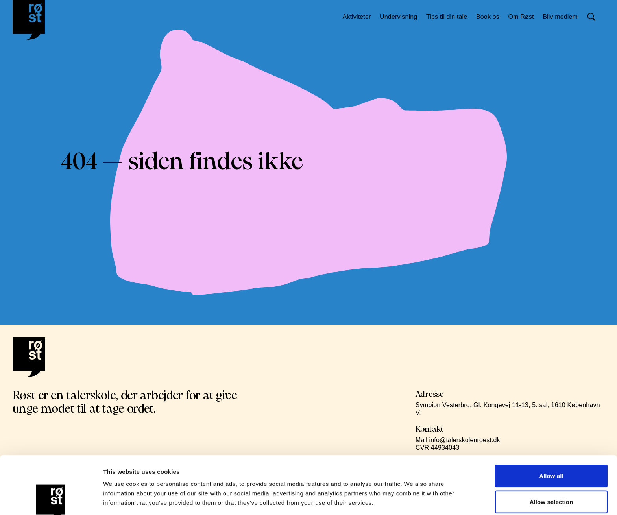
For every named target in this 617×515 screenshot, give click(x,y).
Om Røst (524, 16)
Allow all (551, 418)
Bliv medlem (563, 16)
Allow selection (551, 444)
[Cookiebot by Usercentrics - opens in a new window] (51, 500)
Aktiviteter (359, 16)
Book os (490, 16)
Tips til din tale (449, 16)
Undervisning (401, 16)
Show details (413, 499)
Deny (551, 469)
